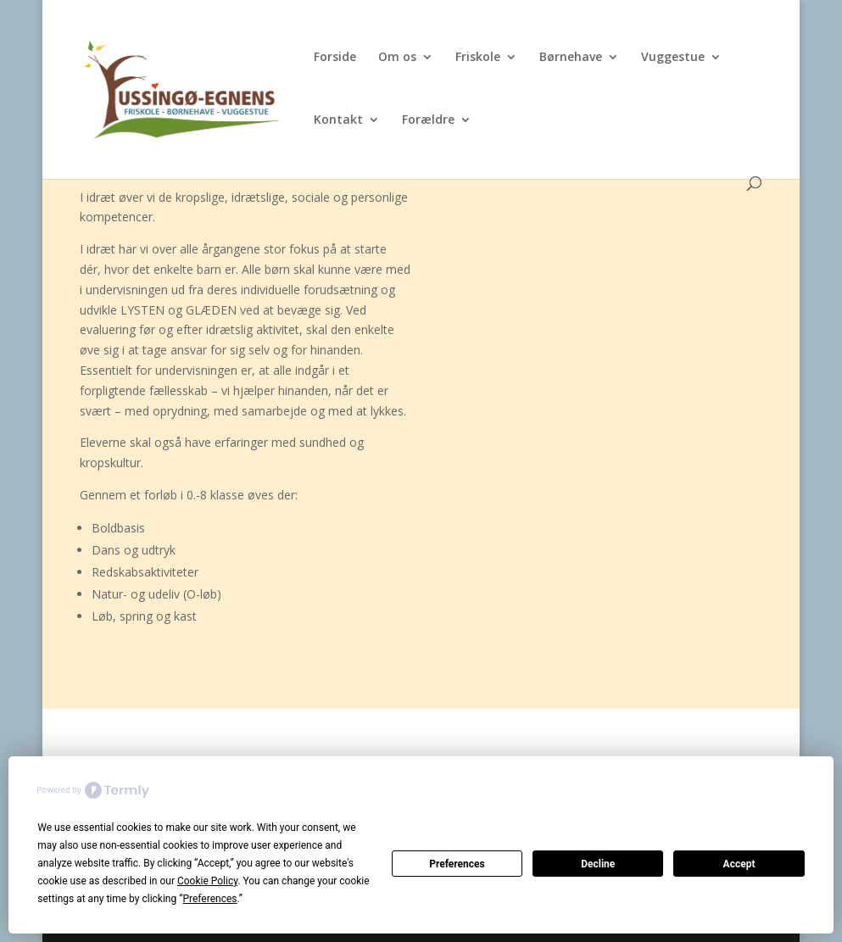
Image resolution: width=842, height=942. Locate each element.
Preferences (457, 864)
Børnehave (570, 57)
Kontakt (338, 120)
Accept (739, 864)
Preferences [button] (209, 899)
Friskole (477, 57)
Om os (397, 57)
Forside (335, 57)
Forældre (428, 120)
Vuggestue (673, 57)
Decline (598, 864)
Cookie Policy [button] (207, 881)
